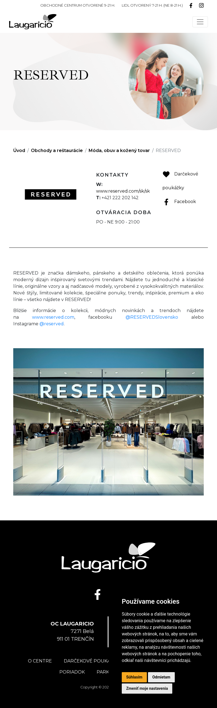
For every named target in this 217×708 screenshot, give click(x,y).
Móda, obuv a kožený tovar (119, 150)
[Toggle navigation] (200, 21)
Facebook (179, 201)
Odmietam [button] (161, 677)
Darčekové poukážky (91, 661)
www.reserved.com (53, 317)
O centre (40, 661)
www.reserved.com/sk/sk (123, 191)
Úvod (19, 150)
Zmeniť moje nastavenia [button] (147, 688)
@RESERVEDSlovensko (152, 317)
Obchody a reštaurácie (57, 150)
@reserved (51, 323)
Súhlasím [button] (134, 677)
